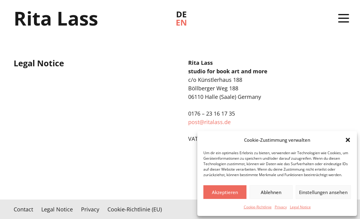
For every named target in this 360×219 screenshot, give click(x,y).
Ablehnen (271, 192)
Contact (23, 209)
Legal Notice (300, 207)
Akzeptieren (225, 192)
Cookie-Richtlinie (258, 207)
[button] (348, 140)
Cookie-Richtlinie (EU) (134, 209)
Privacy (281, 207)
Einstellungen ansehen (323, 192)
